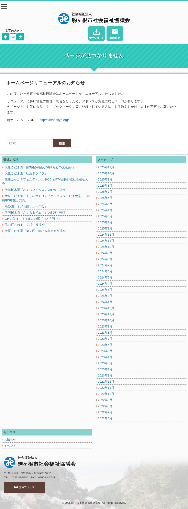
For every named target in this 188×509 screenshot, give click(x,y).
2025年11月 (106, 167)
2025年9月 (105, 179)
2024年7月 (105, 265)
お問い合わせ (115, 34)
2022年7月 (105, 412)
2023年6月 (105, 345)
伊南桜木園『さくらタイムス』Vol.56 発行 (35, 190)
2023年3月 (105, 363)
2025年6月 (105, 198)
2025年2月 (105, 222)
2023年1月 (105, 375)
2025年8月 (105, 185)
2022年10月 (106, 394)
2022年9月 (105, 400)
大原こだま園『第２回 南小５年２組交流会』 (37, 231)
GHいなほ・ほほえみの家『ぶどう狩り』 (33, 219)
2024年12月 (106, 234)
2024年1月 (105, 302)
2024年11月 (106, 241)
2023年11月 (106, 314)
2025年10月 (106, 173)
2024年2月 (105, 296)
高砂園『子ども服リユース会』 (26, 206)
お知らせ (10, 439)
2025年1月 (105, 228)
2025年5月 (105, 204)
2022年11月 (106, 388)
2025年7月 (105, 192)
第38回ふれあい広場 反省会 (25, 225)
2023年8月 (105, 332)
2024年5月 (105, 277)
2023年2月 (105, 369)
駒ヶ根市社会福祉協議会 (85, 503)
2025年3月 (105, 216)
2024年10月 (106, 247)
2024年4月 (105, 283)
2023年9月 (105, 326)
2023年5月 (105, 351)
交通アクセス (24, 487)
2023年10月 (106, 320)
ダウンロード (96, 34)
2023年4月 (105, 357)
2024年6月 (105, 271)
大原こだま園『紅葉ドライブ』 (26, 173)
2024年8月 (105, 259)
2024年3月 (105, 290)
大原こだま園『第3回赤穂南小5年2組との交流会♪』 (40, 167)
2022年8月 (105, 406)
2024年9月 (105, 253)
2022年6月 (105, 418)
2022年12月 (106, 381)
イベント (10, 446)
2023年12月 (106, 308)
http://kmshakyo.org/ (54, 120)
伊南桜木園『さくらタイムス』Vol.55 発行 (35, 212)
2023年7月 (105, 339)
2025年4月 (105, 210)
